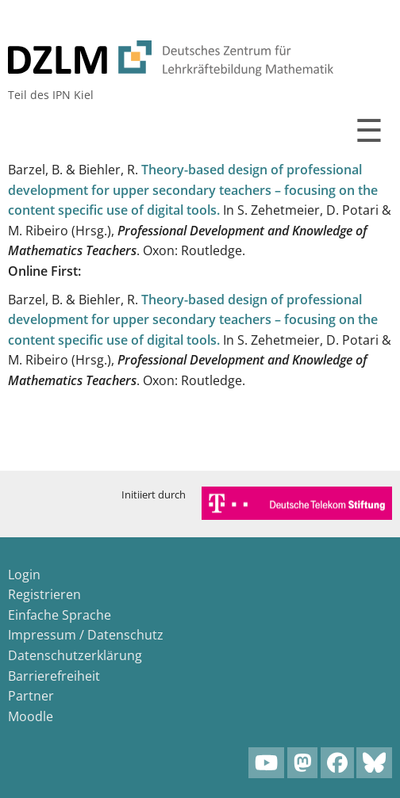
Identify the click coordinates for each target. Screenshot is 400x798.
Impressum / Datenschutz (85, 634)
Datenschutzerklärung (75, 655)
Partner (31, 695)
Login (24, 574)
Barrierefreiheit (54, 676)
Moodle (30, 716)
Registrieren (44, 594)
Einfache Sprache (59, 615)
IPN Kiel (73, 94)
